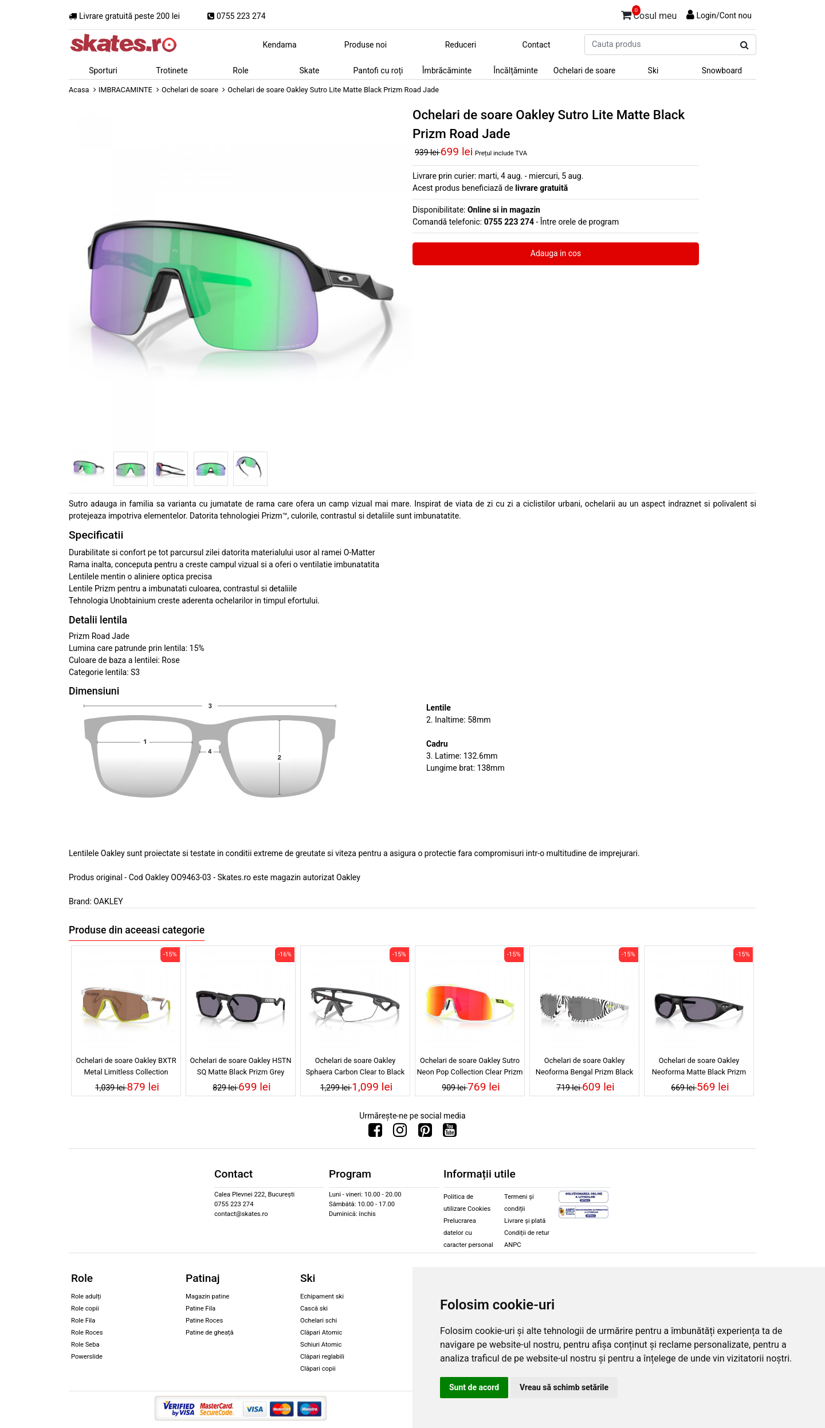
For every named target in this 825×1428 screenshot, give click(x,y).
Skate (309, 70)
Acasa (79, 89)
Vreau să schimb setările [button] (564, 1387)
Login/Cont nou (724, 15)
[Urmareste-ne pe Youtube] (449, 1132)
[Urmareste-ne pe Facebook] (375, 1132)
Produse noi (365, 44)
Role (240, 70)
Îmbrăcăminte (447, 70)
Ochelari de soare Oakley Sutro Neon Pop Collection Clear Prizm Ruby (469, 1067)
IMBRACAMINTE (125, 89)
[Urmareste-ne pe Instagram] (399, 1132)
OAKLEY (108, 901)
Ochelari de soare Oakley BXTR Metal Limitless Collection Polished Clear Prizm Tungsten (126, 1067)
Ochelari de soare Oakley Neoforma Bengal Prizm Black (584, 1066)
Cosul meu (649, 13)
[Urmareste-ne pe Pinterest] (425, 1132)
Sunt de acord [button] (474, 1387)
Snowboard (722, 70)
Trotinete (172, 70)
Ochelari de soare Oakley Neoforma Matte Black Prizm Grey (699, 1067)
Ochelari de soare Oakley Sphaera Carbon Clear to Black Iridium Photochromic (355, 1067)
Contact (536, 44)
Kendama (279, 44)
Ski (653, 70)
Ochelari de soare (584, 70)
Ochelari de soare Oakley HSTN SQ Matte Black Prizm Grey (240, 1066)
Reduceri (461, 44)
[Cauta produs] (744, 45)
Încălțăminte (515, 70)
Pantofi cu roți (378, 70)
